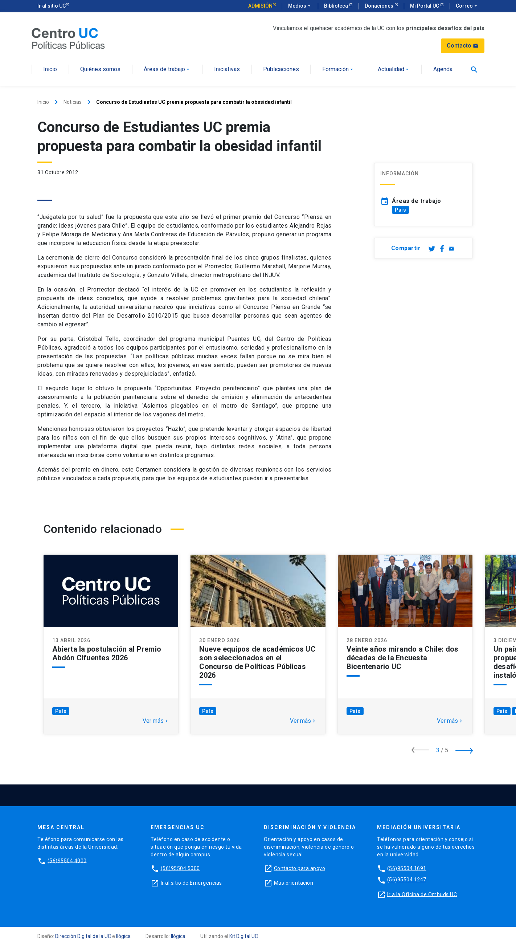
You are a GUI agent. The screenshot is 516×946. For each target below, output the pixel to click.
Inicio (50, 69)
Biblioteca (336, 6)
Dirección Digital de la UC (83, 936)
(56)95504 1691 (406, 868)
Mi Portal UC (425, 6)
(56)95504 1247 (406, 879)
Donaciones (379, 6)
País (400, 210)
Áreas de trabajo (167, 69)
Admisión (260, 6)
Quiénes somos (100, 69)
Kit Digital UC (243, 936)
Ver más (156, 721)
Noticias (73, 102)
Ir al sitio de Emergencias (191, 882)
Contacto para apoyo (299, 868)
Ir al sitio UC (51, 6)
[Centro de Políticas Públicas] (68, 37)
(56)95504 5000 (180, 868)
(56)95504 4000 (67, 860)
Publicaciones (281, 69)
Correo (467, 6)
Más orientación (294, 882)
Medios (300, 6)
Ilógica (123, 936)
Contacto (463, 45)
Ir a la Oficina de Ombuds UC (422, 894)
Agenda (442, 69)
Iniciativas (227, 69)
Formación (338, 69)
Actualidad (394, 69)
